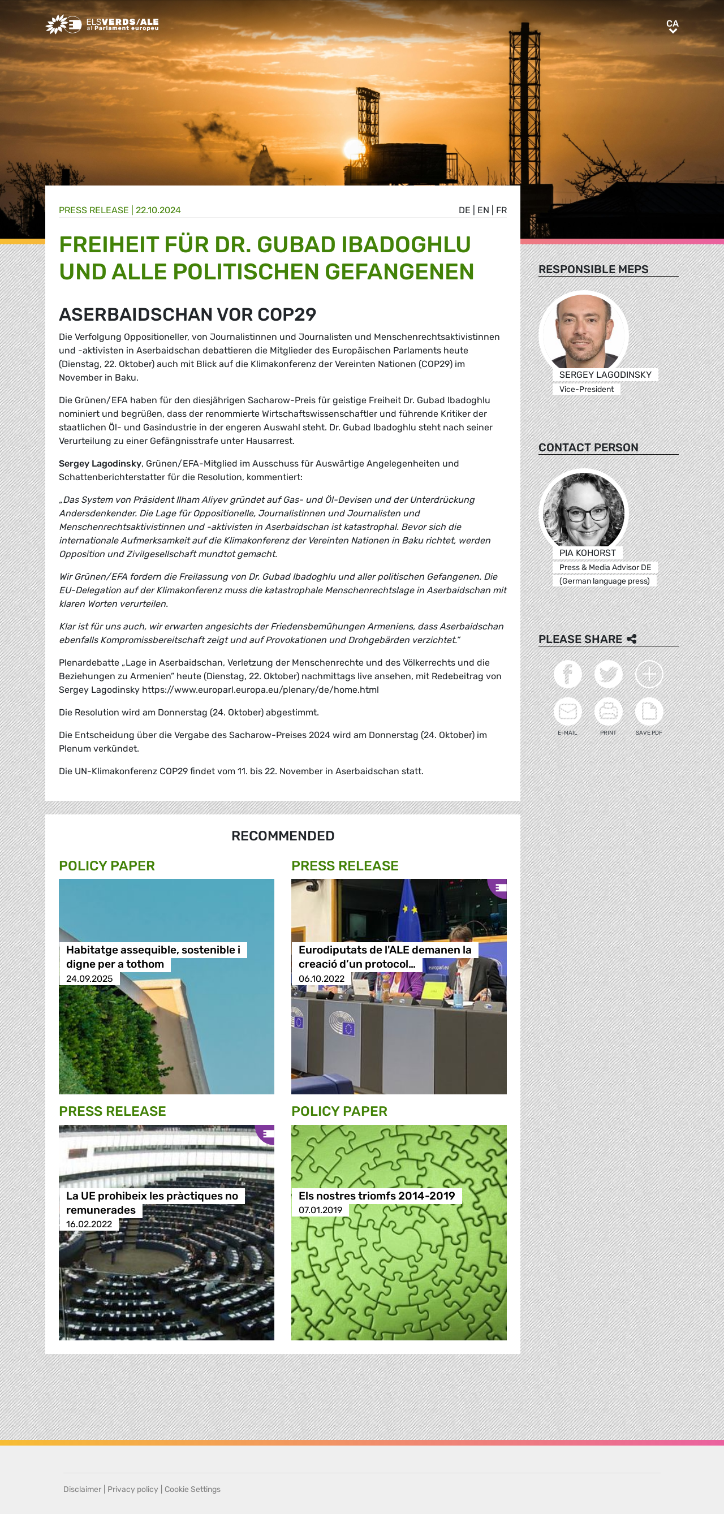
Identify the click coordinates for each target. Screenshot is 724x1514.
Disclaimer (82, 1489)
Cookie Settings (193, 1489)
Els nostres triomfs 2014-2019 (377, 1195)
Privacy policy (132, 1489)
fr (501, 210)
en (483, 210)
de (465, 210)
